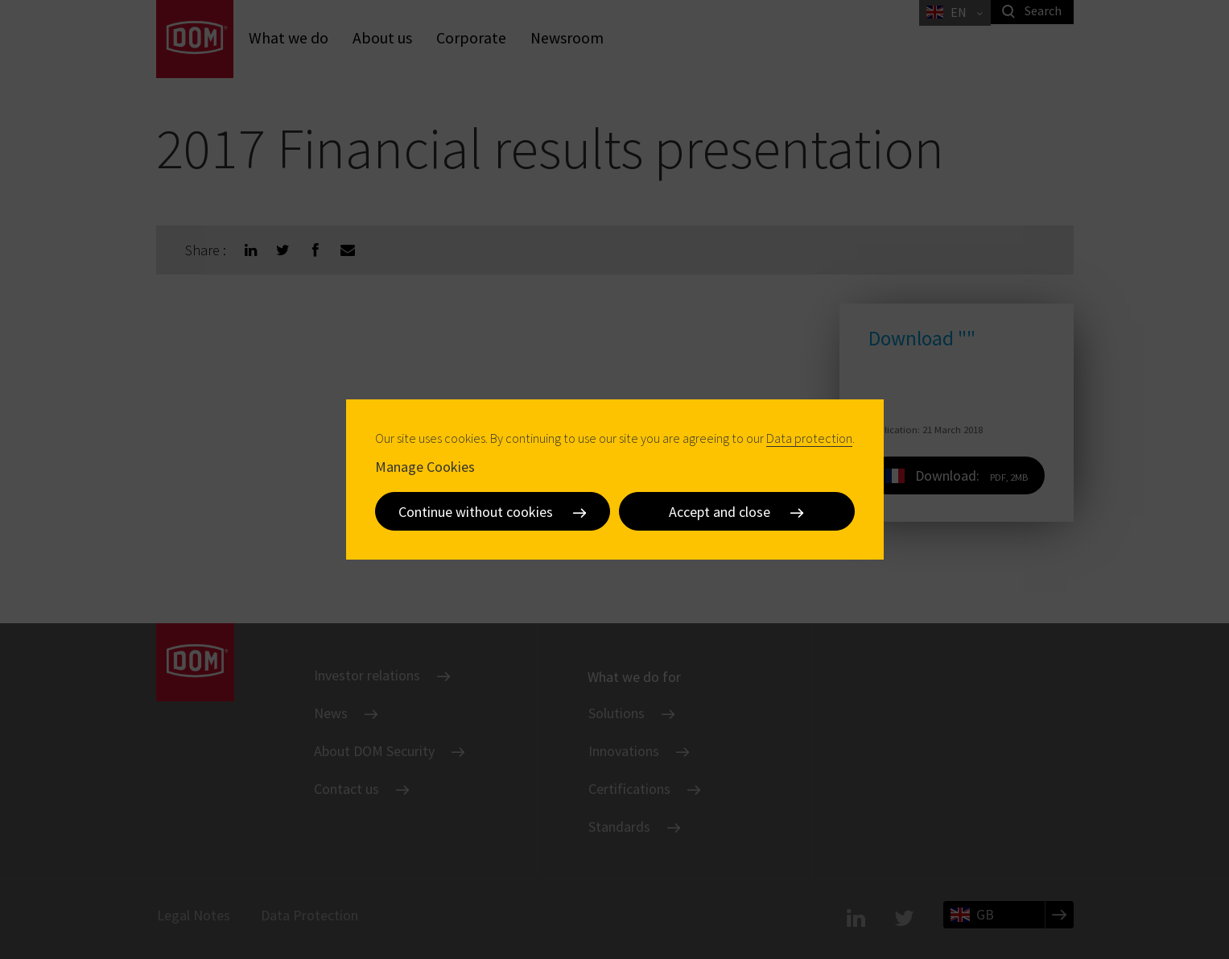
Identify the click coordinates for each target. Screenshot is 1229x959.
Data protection (809, 438)
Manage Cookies (425, 466)
